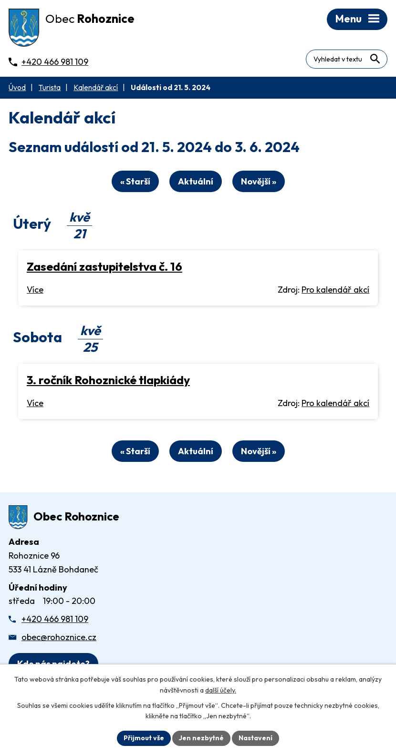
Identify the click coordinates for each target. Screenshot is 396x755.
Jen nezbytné (201, 738)
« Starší (135, 181)
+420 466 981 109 (54, 618)
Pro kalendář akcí (335, 289)
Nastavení (255, 738)
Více (35, 289)
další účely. (220, 690)
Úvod (17, 87)
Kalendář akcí (95, 87)
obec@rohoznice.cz (58, 637)
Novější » (258, 181)
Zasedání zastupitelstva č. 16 (104, 266)
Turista (50, 87)
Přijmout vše (144, 738)
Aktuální (195, 181)
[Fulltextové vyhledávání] (346, 59)
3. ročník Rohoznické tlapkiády (108, 379)
